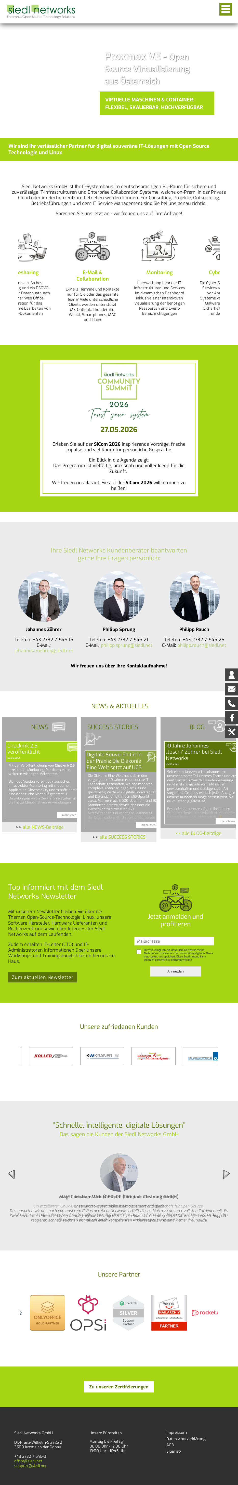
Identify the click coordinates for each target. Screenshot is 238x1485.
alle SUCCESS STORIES (122, 837)
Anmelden (175, 971)
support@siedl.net (30, 1465)
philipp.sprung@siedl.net (126, 645)
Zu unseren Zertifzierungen (119, 1387)
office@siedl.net (28, 1461)
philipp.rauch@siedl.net (201, 645)
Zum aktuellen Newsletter (42, 977)
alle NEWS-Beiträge (43, 827)
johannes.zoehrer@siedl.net (44, 651)
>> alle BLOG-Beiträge (198, 833)
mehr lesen (69, 815)
